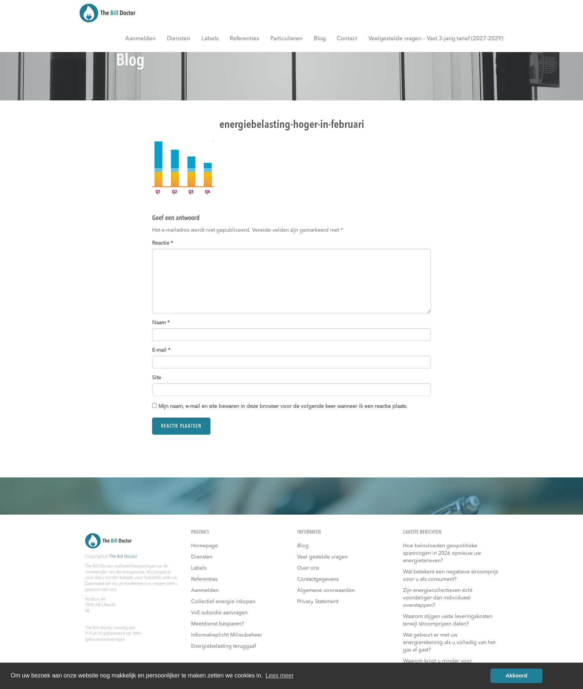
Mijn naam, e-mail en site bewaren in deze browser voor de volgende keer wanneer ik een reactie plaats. (283, 406)
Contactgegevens (318, 579)
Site (156, 377)
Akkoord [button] (516, 676)
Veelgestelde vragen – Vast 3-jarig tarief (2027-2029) (435, 39)
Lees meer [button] (279, 675)
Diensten (178, 39)
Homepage (204, 545)
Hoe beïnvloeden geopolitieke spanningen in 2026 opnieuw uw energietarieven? (442, 553)
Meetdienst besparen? (217, 624)
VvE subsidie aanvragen (219, 612)
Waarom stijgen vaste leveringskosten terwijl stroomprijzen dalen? (447, 620)
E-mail (161, 350)
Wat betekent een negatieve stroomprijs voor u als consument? (450, 575)
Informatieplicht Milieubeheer (226, 635)
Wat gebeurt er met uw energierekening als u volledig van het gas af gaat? (449, 642)
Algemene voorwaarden (326, 590)
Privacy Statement (317, 601)
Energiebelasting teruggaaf (223, 646)
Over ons (308, 568)
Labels (210, 39)
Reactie (162, 243)
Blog (320, 39)
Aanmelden (140, 39)
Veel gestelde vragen (322, 557)
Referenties (244, 39)
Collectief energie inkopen (223, 601)
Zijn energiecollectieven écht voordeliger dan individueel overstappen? (437, 598)
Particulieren (286, 39)
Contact (347, 39)
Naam (161, 322)
